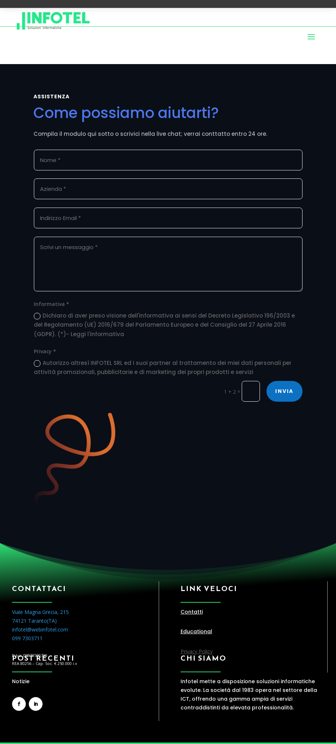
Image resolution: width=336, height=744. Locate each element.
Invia (284, 391)
